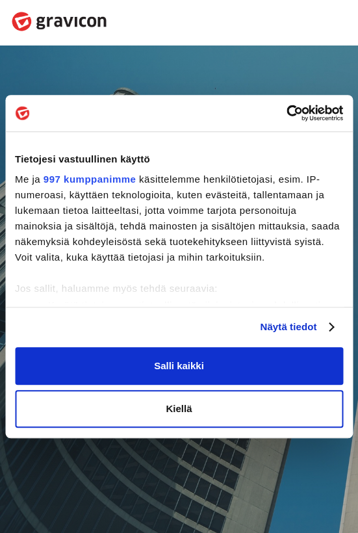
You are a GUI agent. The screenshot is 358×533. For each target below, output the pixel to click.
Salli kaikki (179, 365)
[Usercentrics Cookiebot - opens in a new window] (286, 113)
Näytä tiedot (289, 327)
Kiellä (179, 408)
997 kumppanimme (90, 179)
